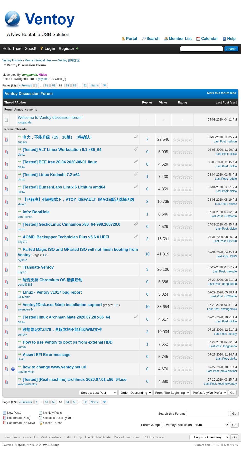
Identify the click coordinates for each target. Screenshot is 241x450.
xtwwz (22, 204)
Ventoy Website (51, 437)
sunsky (22, 142)
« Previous (25, 85)
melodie (232, 271)
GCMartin (230, 216)
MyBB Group (51, 444)
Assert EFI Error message (46, 355)
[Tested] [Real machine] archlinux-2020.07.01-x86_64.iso (75, 379)
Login (50, 49)
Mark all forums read (127, 437)
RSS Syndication (155, 437)
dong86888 (25, 284)
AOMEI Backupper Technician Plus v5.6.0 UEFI (66, 237)
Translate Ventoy (38, 267)
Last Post (222, 102)
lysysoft (42, 79)
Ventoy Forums (12, 60)
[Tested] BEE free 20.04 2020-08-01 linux (60, 162)
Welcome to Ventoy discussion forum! (50, 117)
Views (163, 102)
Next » (95, 85)
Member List (180, 39)
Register (66, 49)
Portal (131, 39)
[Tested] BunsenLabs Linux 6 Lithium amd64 (64, 187)
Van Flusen (25, 217)
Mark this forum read (221, 93)
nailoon (232, 141)
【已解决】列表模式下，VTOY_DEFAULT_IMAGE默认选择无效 (78, 199)
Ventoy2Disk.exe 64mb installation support (62, 305)
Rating (182, 102)
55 (74, 85)
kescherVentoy (27, 384)
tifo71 (21, 359)
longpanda (24, 122)
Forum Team (12, 437)
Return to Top (73, 437)
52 (53, 85)
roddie (233, 178)
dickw (21, 154)
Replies (147, 102)
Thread (9, 102)
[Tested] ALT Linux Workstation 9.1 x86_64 (62, 150)
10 (147, 254)
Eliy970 (22, 242)
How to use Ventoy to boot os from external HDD (67, 342)
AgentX (22, 260)
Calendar (209, 39)
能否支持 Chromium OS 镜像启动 (52, 280)
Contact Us (30, 437)
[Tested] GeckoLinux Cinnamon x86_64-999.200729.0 (71, 224)
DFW (233, 256)
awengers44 (26, 309)
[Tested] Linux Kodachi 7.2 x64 (51, 175)
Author (21, 102)
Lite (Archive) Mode (98, 437)
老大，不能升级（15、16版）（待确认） (58, 137)
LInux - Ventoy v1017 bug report (52, 292)
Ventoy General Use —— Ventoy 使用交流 (52, 60)
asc (233, 102)
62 (85, 85)
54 (67, 85)
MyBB (21, 444)
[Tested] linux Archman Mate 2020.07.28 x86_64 (66, 317)
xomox (22, 347)
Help (231, 39)
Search (153, 39)
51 (46, 85)
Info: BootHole (36, 212)
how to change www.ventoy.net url (54, 367)
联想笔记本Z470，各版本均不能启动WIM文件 (62, 330)
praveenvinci (26, 372)
